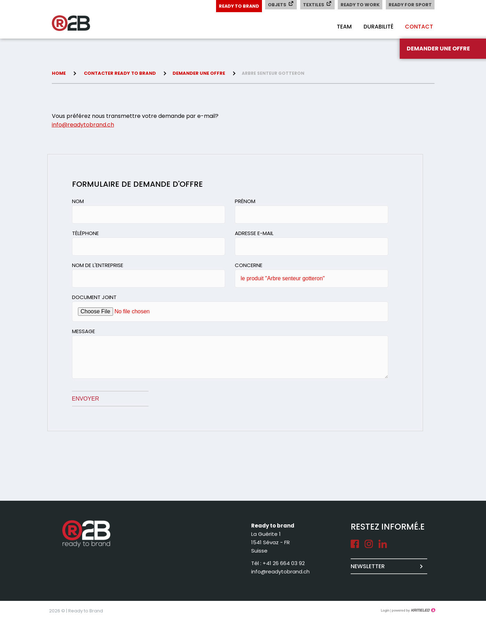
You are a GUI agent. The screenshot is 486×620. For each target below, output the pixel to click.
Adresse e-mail (254, 233)
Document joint (94, 297)
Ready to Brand (236, 6)
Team (342, 27)
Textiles (315, 4)
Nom (78, 201)
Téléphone (85, 233)
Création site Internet (413, 610)
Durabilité (377, 27)
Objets (279, 4)
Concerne (248, 265)
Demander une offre (199, 73)
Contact (419, 27)
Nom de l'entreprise (97, 265)
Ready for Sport (410, 4)
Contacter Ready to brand (120, 73)
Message (83, 331)
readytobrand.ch (79, 23)
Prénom (245, 201)
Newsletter (368, 566)
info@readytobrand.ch (83, 125)
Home (59, 73)
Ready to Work (359, 4)
